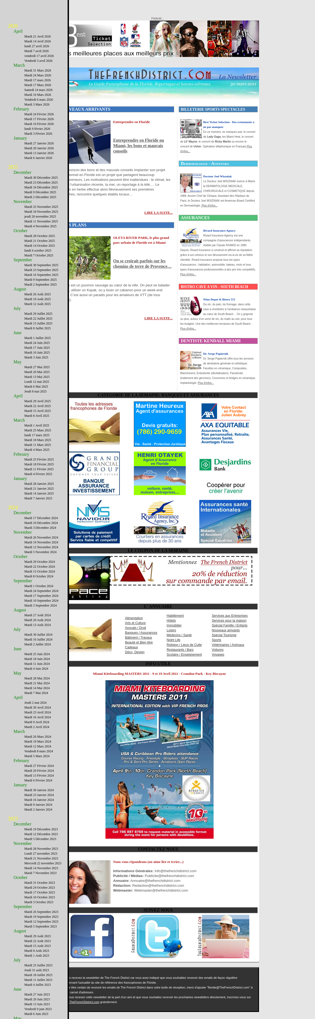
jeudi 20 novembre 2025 (40, 216)
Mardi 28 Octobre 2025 (39, 236)
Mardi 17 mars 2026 (37, 80)
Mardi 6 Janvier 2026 (38, 158)
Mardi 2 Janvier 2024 (38, 809)
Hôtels (171, 620)
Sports (216, 640)
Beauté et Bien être (139, 642)
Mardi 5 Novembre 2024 (40, 552)
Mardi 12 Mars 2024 (37, 746)
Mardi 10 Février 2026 (39, 124)
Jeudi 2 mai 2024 (35, 703)
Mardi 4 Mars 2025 (36, 450)
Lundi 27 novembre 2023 (40, 853)
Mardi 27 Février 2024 (39, 766)
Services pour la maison (229, 620)
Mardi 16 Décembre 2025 (41, 187)
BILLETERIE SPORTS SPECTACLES (213, 109)
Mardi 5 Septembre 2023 (40, 926)
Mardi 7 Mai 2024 (36, 693)
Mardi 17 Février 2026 (39, 119)
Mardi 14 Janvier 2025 (39, 493)
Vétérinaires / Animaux (228, 645)
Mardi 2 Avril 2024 (36, 727)
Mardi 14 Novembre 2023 (41, 868)
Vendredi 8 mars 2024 (38, 751)
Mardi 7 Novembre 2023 (40, 873)
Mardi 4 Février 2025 (38, 474)
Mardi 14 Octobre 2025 (39, 246)
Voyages (218, 654)
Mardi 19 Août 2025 (37, 299)
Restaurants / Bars (180, 650)
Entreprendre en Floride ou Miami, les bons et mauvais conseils (138, 145)
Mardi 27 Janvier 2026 (39, 143)
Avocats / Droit (135, 628)
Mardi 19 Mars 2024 (37, 741)
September (23, 260)
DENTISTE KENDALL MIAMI (210, 340)
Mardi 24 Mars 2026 (37, 75)
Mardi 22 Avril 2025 (37, 406)
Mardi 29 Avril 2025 (37, 401)
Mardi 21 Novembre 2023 (41, 858)
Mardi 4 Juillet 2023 (37, 985)
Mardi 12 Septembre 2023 (41, 921)
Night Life (173, 640)
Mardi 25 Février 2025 (39, 459)
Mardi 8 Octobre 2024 (38, 576)
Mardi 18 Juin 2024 (37, 659)
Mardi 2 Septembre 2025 (40, 284)
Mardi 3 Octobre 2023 (38, 902)
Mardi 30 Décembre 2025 (41, 178)
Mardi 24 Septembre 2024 (41, 591)
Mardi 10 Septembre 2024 (41, 600)
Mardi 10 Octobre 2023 (39, 897)
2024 (13, 507)
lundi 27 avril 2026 (36, 46)
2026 (13, 26)
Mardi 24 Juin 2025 (37, 343)
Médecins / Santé (179, 635)
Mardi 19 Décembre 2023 (41, 829)
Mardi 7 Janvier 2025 (38, 498)
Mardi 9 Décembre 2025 (40, 192)
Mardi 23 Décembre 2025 (41, 182)
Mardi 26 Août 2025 (37, 294)
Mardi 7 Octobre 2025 (38, 255)
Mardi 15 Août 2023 (37, 946)
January (20, 138)
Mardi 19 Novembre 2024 (41, 542)
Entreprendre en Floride (131, 122)
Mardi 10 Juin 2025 (37, 352)
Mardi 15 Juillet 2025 (38, 323)
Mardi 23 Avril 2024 (37, 712)
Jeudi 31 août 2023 (36, 970)
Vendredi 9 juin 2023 (38, 1009)
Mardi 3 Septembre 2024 (40, 605)
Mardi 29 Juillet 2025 (38, 314)
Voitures (217, 650)
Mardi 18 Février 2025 (39, 464)
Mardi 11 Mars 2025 (37, 445)
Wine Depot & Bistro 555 (219, 299)
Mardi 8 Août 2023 (36, 951)
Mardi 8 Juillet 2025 (37, 328)
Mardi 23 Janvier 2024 (39, 795)
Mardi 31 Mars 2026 (37, 70)
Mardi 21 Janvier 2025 (39, 488)
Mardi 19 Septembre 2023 (41, 917)
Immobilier (174, 625)
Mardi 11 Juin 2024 (37, 664)
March (19, 65)
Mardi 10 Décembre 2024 (41, 523)
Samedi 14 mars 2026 (38, 90)
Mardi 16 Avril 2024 (37, 717)
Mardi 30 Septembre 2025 (41, 265)
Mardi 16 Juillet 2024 (38, 639)
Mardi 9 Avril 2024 (36, 722)
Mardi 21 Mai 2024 (37, 683)
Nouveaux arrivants (226, 630)
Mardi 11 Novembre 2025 (41, 221)
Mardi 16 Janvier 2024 (39, 800)
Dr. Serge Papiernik (215, 353)
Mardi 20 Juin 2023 (37, 999)
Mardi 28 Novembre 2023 (41, 849)
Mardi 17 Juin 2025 (37, 348)
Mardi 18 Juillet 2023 (38, 975)
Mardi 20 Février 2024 (39, 771)
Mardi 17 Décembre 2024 (41, 518)
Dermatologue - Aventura (205, 163)
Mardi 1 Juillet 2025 (37, 338)
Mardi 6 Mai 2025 (36, 386)
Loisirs (171, 630)
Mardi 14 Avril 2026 (37, 41)
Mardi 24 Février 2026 (39, 114)
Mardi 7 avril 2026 (36, 51)
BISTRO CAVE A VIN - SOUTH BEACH (214, 287)
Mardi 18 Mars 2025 (37, 440)
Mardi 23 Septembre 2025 (41, 270)
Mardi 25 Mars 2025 (37, 430)
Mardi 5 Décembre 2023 (40, 839)
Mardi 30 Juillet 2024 (38, 635)
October (21, 230)
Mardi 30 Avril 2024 (37, 707)
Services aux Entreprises (230, 616)
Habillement (175, 616)
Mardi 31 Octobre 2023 (39, 883)
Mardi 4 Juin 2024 (36, 669)
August (20, 289)
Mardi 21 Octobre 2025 (39, 241)
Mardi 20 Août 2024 (37, 620)
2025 (13, 167)
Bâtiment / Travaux (138, 637)
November (23, 201)
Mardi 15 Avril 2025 (37, 411)
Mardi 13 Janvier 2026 (39, 153)
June (17, 332)
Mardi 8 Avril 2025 (36, 416)
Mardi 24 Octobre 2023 (39, 887)
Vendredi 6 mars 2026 (38, 99)
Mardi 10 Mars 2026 (37, 95)
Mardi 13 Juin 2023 (37, 1004)
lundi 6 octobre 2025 (37, 250)
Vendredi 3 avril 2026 (38, 61)
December (22, 172)
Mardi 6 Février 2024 (38, 780)
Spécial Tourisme (224, 635)
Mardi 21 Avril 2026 (37, 36)
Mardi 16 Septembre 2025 (41, 275)
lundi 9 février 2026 (37, 129)
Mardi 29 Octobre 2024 (39, 562)
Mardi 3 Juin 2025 (36, 357)
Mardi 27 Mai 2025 (37, 367)
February (21, 109)
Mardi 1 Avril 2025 (36, 425)
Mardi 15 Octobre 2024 (39, 571)
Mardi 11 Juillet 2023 (38, 980)
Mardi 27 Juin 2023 (37, 994)
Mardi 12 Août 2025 (37, 304)
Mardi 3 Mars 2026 (36, 104)
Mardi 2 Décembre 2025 (40, 197)
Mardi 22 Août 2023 (37, 941)
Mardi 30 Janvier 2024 (39, 790)
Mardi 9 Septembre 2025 (40, 280)
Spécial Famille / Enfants (229, 625)
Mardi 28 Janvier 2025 (39, 484)
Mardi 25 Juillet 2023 (38, 965)
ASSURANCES (195, 217)
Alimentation (134, 618)
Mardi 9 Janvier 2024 (38, 805)
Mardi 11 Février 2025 (39, 469)
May (17, 362)
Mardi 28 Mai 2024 (37, 678)
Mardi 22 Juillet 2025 (38, 318)
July (17, 308)
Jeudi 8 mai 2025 (35, 391)
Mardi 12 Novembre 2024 (41, 547)
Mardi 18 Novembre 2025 (41, 212)
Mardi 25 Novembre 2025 (41, 207)
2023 (13, 818)
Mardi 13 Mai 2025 (37, 377)
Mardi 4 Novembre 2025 (40, 226)
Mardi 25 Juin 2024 (37, 654)
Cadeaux (131, 647)
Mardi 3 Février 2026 (38, 134)
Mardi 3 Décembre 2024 (40, 528)
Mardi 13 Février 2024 (39, 775)
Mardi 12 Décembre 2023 (41, 834)
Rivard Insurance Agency (219, 230)
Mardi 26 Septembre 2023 (41, 912)
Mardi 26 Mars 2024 (37, 737)
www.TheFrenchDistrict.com (81, 1002)
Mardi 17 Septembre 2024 (41, 596)
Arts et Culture (135, 623)
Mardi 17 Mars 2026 (37, 85)
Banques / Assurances (141, 633)
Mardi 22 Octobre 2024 (39, 566)
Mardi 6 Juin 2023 (36, 1014)
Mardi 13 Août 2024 (37, 625)
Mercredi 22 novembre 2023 (42, 863)
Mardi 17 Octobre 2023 (39, 892)
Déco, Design (134, 652)
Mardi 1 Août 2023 (36, 955)
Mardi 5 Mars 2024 (36, 756)
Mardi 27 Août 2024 (37, 615)
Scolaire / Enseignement (184, 654)
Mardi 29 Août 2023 (37, 936)
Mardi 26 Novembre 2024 (41, 537)
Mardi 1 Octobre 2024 (38, 586)
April (18, 31)
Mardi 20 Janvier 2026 (39, 148)
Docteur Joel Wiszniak (217, 176)
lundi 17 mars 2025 (36, 435)
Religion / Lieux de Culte (184, 645)
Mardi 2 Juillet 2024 (37, 644)
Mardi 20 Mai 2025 (37, 372)
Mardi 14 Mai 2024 (37, 688)
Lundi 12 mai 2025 (36, 382)
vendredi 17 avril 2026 (39, 56)
